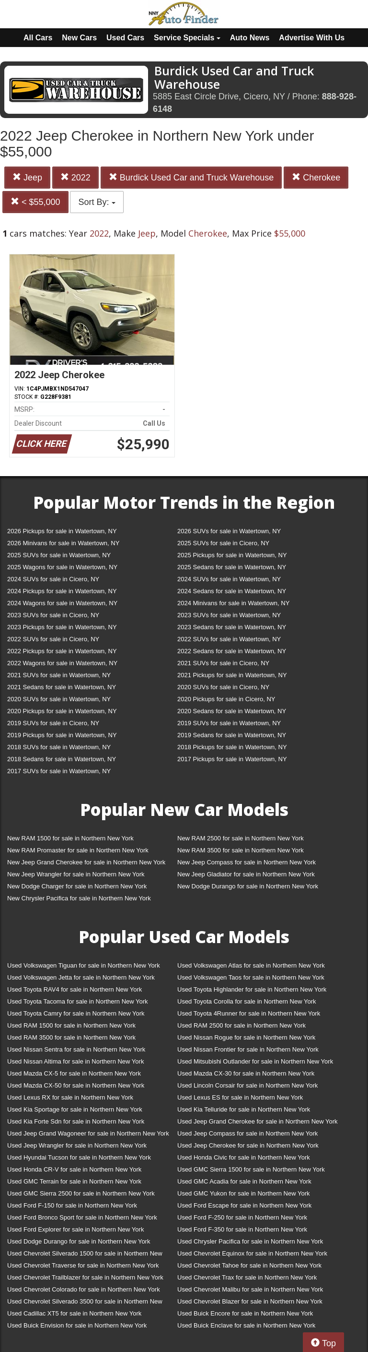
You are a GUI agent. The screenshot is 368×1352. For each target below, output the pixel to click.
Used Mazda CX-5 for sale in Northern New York (74, 1073)
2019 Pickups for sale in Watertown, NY (62, 735)
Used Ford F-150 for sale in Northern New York (72, 1205)
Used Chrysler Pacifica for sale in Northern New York (250, 1241)
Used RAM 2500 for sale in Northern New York (241, 1025)
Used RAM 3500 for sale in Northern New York (71, 1037)
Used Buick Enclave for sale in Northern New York (246, 1325)
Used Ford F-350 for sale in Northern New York (242, 1229)
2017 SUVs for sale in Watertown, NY (59, 771)
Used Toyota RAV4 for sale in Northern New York (74, 989)
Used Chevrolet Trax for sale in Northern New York (247, 1277)
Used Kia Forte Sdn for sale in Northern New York (75, 1121)
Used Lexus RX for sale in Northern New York (70, 1097)
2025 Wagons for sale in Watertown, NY (62, 567)
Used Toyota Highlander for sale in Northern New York (251, 989)
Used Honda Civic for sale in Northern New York (243, 1157)
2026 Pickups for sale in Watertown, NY (62, 531)
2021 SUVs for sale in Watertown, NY (59, 675)
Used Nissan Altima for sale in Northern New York (75, 1061)
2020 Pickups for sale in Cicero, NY (226, 699)
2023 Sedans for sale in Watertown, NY (231, 627)
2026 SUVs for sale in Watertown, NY (229, 531)
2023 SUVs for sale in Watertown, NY (229, 615)
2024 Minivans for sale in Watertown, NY (233, 603)
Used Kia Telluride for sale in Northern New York (243, 1109)
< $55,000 (35, 202)
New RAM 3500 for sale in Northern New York (240, 850)
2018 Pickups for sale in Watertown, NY (232, 747)
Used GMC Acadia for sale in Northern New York (244, 1181)
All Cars (37, 38)
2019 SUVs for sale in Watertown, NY (229, 723)
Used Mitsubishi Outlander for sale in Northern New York (255, 1061)
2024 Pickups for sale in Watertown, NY (62, 591)
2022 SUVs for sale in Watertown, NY (229, 639)
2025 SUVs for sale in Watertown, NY (59, 555)
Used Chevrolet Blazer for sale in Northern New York (249, 1301)
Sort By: (96, 202)
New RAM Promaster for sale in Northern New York (78, 850)
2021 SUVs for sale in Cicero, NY (223, 663)
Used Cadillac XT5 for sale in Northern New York (74, 1313)
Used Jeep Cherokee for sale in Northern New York (248, 1145)
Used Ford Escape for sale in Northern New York (244, 1205)
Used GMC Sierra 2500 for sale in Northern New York (81, 1193)
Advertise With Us (312, 38)
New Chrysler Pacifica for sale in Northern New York (79, 898)
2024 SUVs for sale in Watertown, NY (229, 579)
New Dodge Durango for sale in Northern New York (247, 886)
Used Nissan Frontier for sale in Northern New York (248, 1049)
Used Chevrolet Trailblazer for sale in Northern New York (85, 1277)
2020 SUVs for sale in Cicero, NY (223, 687)
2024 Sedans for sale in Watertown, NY (231, 591)
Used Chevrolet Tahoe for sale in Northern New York (249, 1265)
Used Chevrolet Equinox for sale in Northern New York (252, 1253)
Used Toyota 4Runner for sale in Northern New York (248, 1013)
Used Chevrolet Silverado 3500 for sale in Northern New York (84, 1303)
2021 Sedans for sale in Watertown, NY (61, 687)
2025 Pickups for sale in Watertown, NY (232, 555)
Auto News (250, 38)
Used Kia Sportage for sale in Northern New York (74, 1109)
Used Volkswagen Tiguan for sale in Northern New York (83, 965)
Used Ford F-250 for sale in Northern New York (242, 1217)
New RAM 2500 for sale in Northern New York (240, 838)
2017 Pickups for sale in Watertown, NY (232, 759)
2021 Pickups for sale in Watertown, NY (232, 675)
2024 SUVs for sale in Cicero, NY (53, 579)
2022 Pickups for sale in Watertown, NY (62, 651)
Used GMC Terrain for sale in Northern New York (74, 1181)
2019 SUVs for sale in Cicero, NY (53, 723)
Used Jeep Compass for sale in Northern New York (247, 1133)
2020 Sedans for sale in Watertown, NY (231, 711)
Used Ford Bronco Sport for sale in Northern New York (82, 1217)
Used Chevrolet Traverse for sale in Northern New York (83, 1265)
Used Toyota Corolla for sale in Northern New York (246, 1001)
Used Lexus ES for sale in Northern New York (240, 1097)
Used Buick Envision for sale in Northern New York (77, 1325)
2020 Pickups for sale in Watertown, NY (62, 711)
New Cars (79, 38)
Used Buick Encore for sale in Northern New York (245, 1313)
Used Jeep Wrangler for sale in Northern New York (77, 1145)
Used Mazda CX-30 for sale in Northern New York (245, 1073)
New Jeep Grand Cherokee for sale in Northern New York (86, 862)
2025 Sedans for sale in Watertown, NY (231, 567)
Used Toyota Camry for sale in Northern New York (76, 1013)
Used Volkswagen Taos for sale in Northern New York (250, 977)
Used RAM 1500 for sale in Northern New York (71, 1025)
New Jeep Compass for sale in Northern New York (246, 862)
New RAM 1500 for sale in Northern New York (70, 838)
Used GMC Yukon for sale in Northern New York (243, 1193)
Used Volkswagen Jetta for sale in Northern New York (81, 977)
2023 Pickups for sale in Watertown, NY (62, 627)
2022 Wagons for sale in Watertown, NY (62, 663)
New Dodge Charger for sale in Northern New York (77, 886)
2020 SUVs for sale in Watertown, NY (59, 699)
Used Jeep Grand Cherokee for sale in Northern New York (257, 1121)
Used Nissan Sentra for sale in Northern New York (76, 1049)
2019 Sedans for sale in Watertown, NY (231, 735)
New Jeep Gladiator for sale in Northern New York (246, 874)
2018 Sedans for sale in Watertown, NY (61, 759)
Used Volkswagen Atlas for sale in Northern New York (251, 965)
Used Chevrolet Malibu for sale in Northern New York (250, 1289)
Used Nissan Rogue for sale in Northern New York (246, 1037)
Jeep (27, 177)
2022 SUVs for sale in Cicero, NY (53, 639)
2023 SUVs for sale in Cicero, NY (53, 615)
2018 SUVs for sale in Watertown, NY (59, 747)
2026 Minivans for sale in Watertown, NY (63, 543)
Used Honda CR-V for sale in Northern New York (74, 1169)
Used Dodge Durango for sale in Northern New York (78, 1241)
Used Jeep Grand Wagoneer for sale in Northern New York (88, 1133)
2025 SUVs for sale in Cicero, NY (223, 543)
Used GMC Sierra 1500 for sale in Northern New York (251, 1169)
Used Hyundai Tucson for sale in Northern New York (79, 1157)
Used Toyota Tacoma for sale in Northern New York (77, 1001)
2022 (75, 177)
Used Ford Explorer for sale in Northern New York (75, 1229)
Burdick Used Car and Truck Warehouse (191, 177)
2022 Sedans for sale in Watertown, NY (231, 651)
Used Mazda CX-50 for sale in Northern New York (75, 1085)
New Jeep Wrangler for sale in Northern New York (76, 874)
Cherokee (316, 177)
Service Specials (187, 38)
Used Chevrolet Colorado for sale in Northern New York (83, 1289)
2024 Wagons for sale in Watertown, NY (62, 603)
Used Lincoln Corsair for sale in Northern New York (247, 1085)
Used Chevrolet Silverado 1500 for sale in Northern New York (84, 1255)
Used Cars (125, 38)
